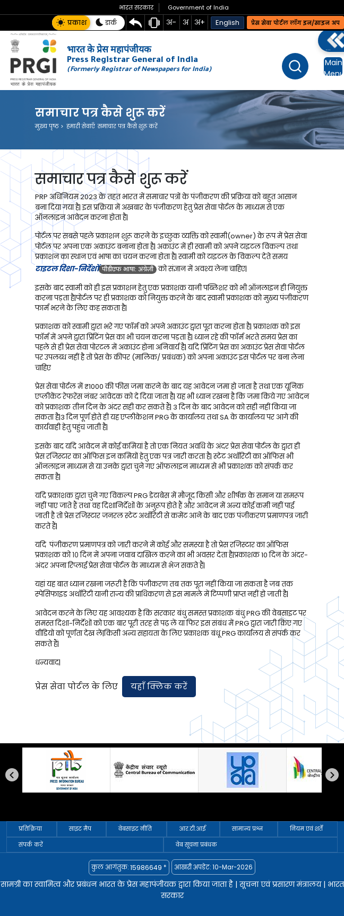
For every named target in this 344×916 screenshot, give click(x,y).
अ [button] (185, 22)
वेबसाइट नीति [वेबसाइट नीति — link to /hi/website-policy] (135, 829)
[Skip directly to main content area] (135, 23)
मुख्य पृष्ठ (49, 126)
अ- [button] (171, 22)
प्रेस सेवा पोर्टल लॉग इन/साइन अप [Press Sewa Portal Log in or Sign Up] (295, 23)
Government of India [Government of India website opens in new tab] (198, 7)
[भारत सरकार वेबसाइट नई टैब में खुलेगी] (136, 7)
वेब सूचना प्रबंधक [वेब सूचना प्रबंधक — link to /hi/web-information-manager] (196, 845)
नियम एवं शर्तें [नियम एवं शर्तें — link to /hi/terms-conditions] (306, 829)
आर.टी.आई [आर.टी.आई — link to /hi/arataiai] (192, 829)
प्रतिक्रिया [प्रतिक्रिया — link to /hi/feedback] (30, 829)
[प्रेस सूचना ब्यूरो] (66, 770)
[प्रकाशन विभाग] (242, 770)
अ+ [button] (199, 22)
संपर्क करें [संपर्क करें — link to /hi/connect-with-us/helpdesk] (31, 845)
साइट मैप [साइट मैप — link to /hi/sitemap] (80, 829)
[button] (71, 22)
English (227, 22)
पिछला (12, 774)
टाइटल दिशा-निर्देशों (67, 269)
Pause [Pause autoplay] (28, 810)
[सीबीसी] (154, 770)
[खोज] (295, 66)
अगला (332, 774)
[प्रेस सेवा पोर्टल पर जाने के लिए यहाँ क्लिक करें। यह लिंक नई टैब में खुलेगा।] (159, 686)
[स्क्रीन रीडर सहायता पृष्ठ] (154, 23)
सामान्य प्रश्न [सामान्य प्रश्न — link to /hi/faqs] (247, 829)
